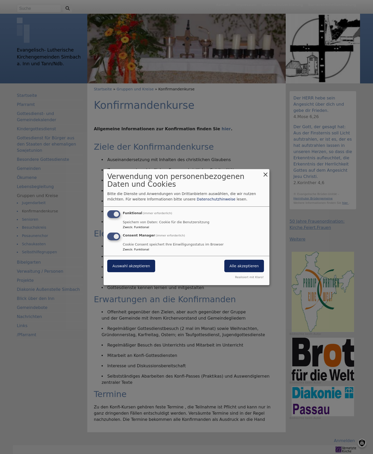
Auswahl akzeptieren (131, 266)
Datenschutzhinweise (216, 199)
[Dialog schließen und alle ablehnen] (265, 172)
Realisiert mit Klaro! (249, 277)
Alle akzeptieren (244, 266)
